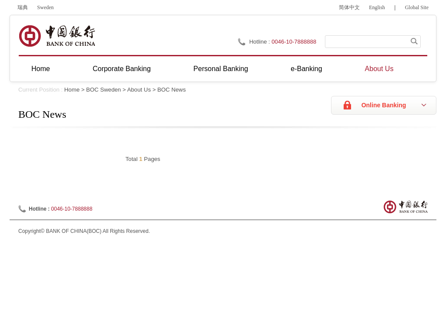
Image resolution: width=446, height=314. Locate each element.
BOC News (171, 89)
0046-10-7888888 (294, 41)
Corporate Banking (122, 68)
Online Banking (384, 105)
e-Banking (306, 68)
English (377, 7)
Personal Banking (220, 68)
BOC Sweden (103, 89)
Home (40, 68)
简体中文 (349, 7)
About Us (379, 68)
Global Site (417, 7)
